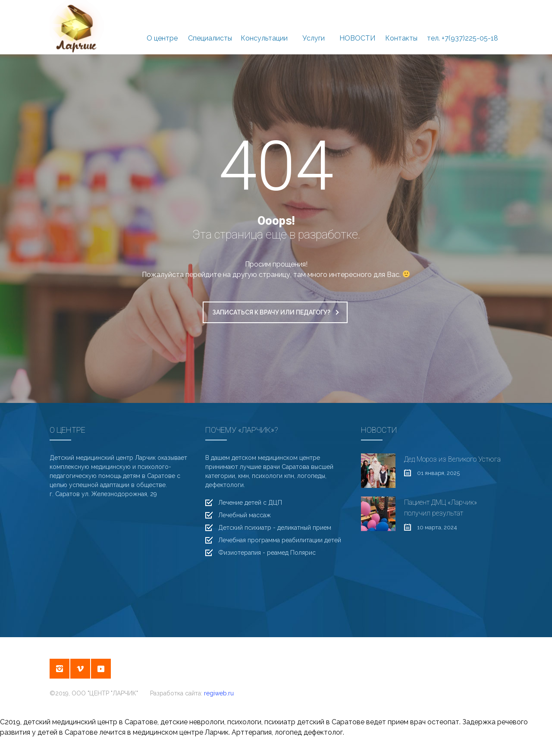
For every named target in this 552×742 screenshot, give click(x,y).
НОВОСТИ (357, 27)
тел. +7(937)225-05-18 (462, 27)
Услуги (313, 27)
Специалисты (210, 27)
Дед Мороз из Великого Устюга (452, 459)
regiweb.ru (219, 693)
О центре (162, 27)
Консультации (264, 27)
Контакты (401, 27)
